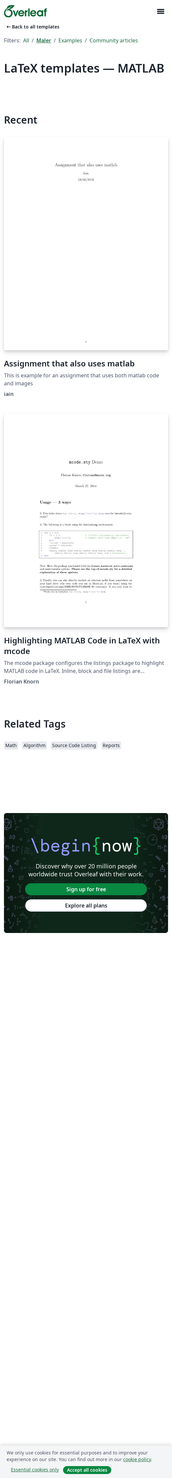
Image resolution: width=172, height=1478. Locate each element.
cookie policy (137, 1459)
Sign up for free (86, 889)
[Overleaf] (25, 11)
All (26, 40)
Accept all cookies (87, 1470)
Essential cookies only (35, 1469)
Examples (70, 40)
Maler (43, 40)
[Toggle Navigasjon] (160, 11)
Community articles (113, 40)
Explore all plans (86, 905)
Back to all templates (32, 27)
